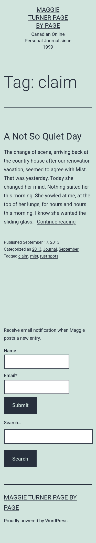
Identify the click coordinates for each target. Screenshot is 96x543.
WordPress (56, 520)
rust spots (49, 256)
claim (23, 256)
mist (34, 256)
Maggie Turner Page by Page (48, 17)
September (69, 249)
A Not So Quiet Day (42, 136)
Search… (13, 422)
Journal (50, 249)
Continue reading (56, 222)
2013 (36, 249)
